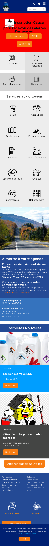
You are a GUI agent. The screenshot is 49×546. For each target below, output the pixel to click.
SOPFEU (36, 513)
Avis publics (37, 115)
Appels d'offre (32, 480)
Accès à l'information (35, 488)
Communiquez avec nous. (17, 292)
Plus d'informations (28, 533)
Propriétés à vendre (35, 485)
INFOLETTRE (12, 513)
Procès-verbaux (36, 136)
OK (24, 539)
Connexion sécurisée (16, 524)
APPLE (35, 36)
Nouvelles (12, 63)
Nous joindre (7, 490)
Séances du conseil (10, 485)
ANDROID (24, 44)
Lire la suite (10, 385)
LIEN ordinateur (16, 36)
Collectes (30, 477)
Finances (12, 157)
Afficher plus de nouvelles (24, 463)
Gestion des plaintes (35, 482)
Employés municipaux (11, 482)
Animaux (36, 179)
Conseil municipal (9, 480)
